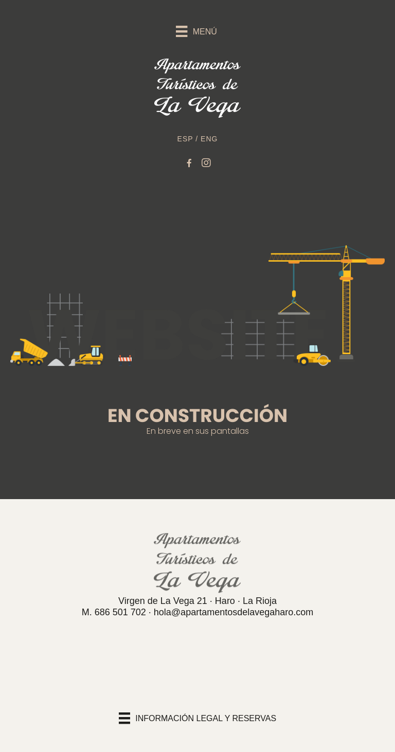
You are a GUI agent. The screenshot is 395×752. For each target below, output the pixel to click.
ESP (185, 139)
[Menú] (197, 28)
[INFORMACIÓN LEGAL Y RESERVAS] (197, 718)
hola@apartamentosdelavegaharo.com (233, 612)
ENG (209, 139)
